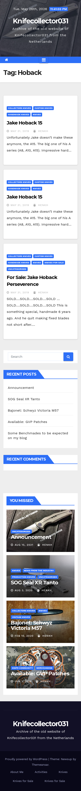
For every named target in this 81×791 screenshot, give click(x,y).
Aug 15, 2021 (24, 544)
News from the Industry (39, 570)
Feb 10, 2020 (24, 635)
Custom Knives (43, 108)
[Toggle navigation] (43, 60)
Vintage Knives (21, 617)
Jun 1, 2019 (23, 681)
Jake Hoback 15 (24, 123)
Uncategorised (17, 269)
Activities (41, 772)
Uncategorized (21, 531)
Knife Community (22, 668)
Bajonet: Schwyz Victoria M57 (33, 410)
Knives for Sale (54, 262)
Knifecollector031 (40, 21)
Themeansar (40, 764)
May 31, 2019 (20, 131)
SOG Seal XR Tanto (24, 399)
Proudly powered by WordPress (26, 759)
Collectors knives (19, 108)
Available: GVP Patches (27, 422)
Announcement (21, 388)
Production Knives (23, 577)
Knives (37, 114)
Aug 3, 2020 (24, 590)
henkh (40, 131)
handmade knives (18, 114)
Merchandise (44, 668)
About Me (16, 772)
